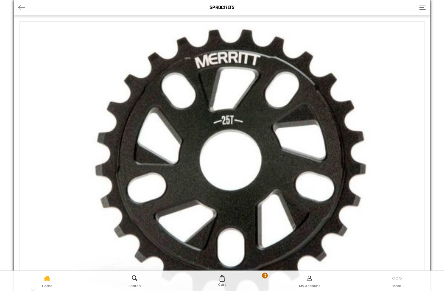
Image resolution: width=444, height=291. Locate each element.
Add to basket (253, 211)
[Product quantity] (189, 210)
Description (35, 232)
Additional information (91, 232)
